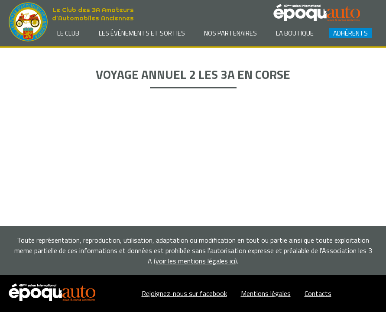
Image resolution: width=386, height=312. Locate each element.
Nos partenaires (230, 33)
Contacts (318, 293)
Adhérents (350, 33)
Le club (68, 33)
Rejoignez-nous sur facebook (184, 293)
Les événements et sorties (142, 33)
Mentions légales (266, 293)
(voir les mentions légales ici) (195, 261)
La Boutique (295, 33)
